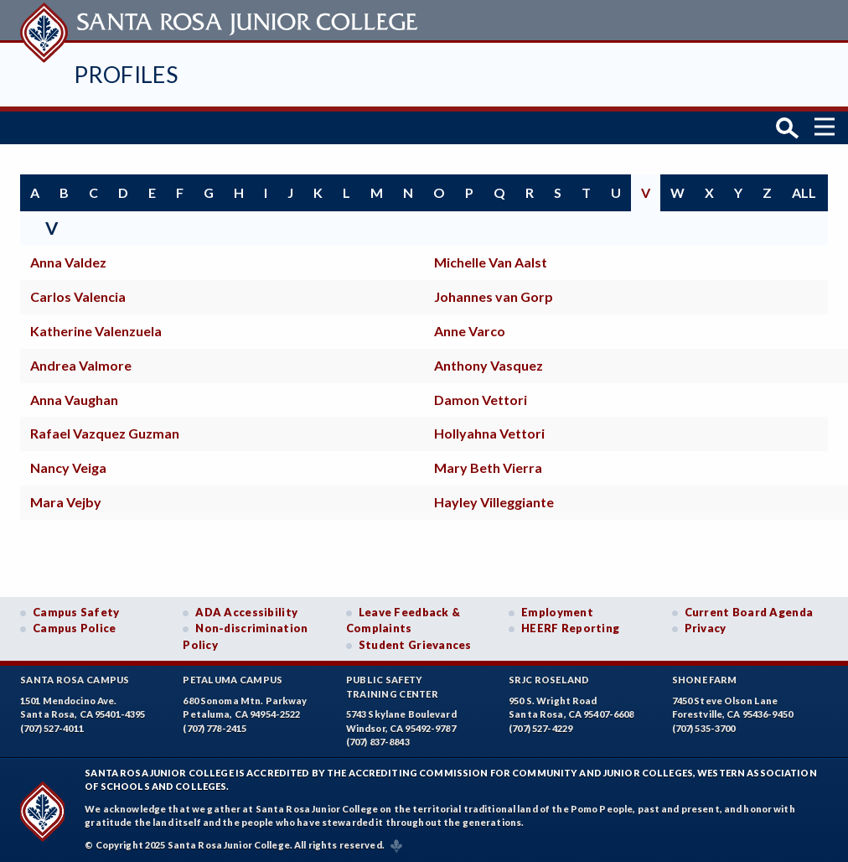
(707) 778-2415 (214, 726)
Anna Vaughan (74, 397)
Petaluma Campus (232, 677)
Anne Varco (469, 328)
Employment (557, 610)
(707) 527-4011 (52, 726)
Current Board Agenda (749, 610)
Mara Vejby (65, 499)
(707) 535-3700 (704, 726)
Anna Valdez (68, 260)
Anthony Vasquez (488, 363)
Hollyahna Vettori (489, 431)
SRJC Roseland (549, 677)
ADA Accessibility (246, 610)
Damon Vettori (480, 397)
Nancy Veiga (68, 466)
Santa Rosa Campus (75, 677)
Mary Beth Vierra (488, 466)
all (804, 190)
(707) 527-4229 (540, 726)
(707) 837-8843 (378, 740)
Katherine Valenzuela (96, 328)
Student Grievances (415, 643)
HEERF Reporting (570, 626)
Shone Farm (704, 677)
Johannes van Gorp (493, 295)
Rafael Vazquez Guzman (104, 431)
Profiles (126, 74)
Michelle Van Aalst (490, 260)
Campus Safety (76, 610)
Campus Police (74, 626)
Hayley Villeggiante (494, 499)
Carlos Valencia (78, 295)
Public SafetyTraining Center (392, 685)
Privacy (705, 626)
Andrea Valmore (81, 363)
